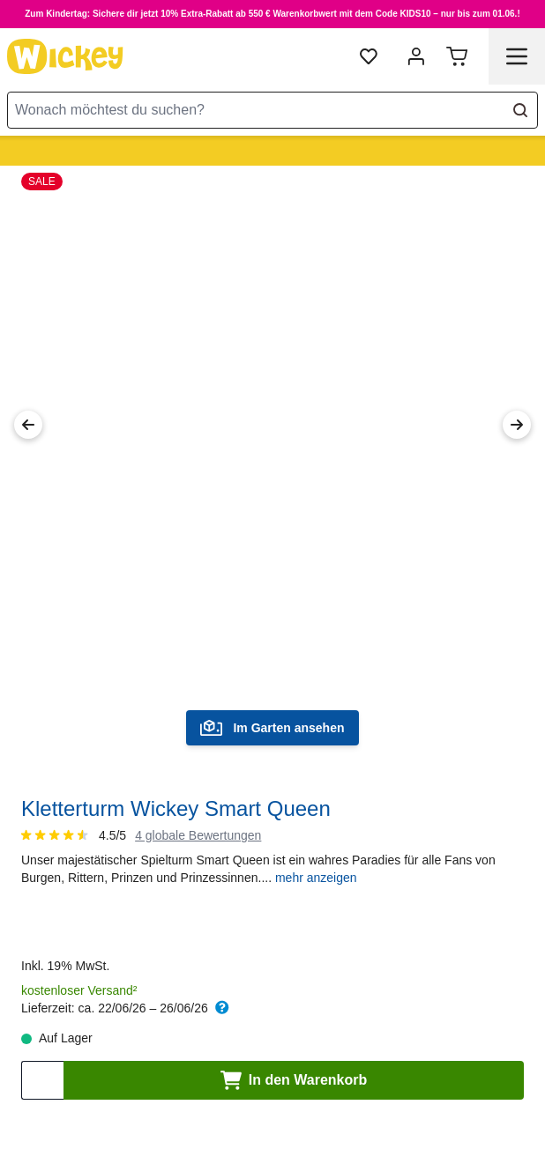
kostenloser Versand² (79, 990)
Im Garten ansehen (272, 728)
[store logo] (65, 56)
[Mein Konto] (416, 56)
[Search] (520, 110)
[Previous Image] (28, 425)
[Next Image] (517, 425)
